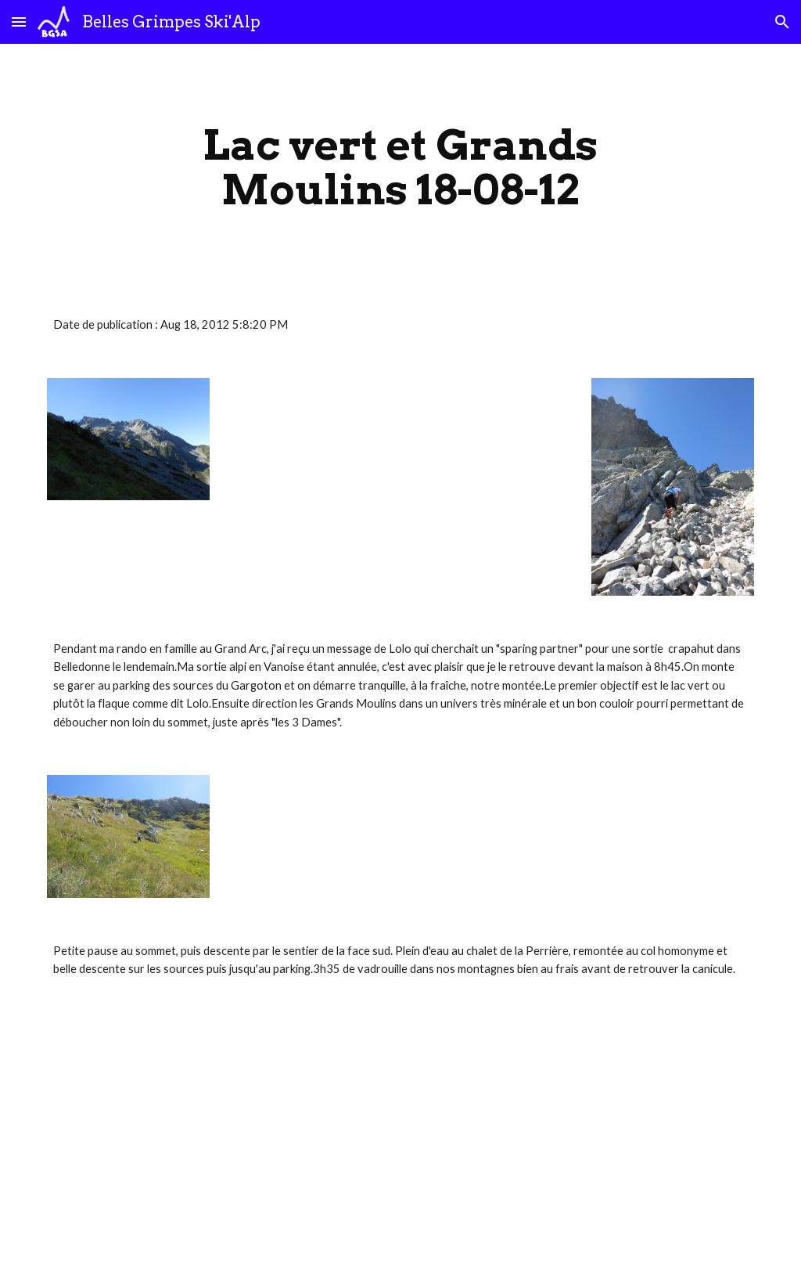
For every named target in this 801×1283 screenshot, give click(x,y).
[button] (19, 21)
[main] (400, 167)
